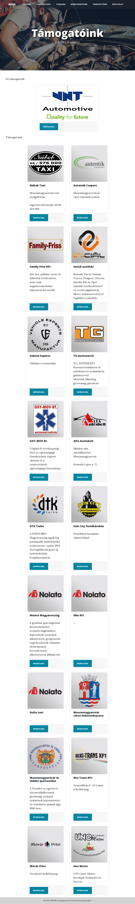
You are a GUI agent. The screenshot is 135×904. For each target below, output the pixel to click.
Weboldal (49, 126)
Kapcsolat (118, 4)
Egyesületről (44, 4)
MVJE (11, 4)
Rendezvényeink (79, 4)
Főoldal (27, 4)
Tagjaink (60, 4)
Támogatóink (100, 4)
